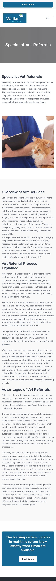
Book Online (28, 4)
